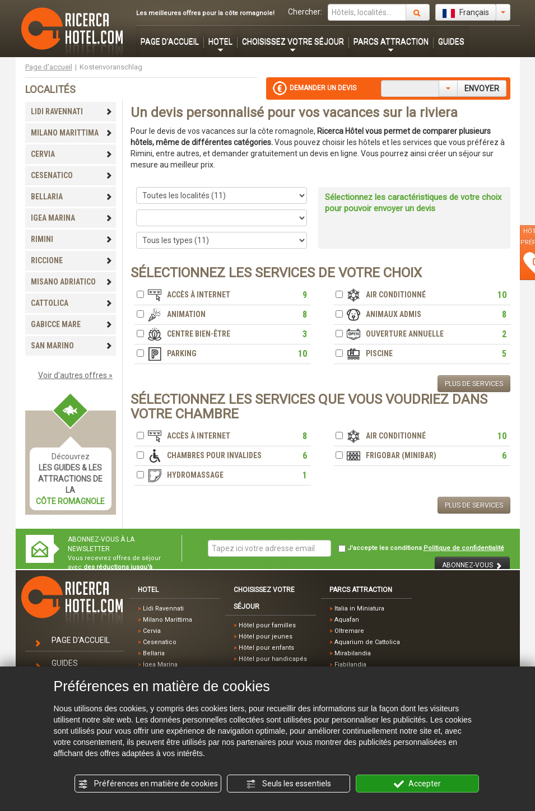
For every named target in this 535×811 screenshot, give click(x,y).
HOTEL (220, 41)
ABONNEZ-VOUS (472, 565)
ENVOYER (481, 88)
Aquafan (346, 619)
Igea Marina (160, 664)
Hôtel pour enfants (266, 647)
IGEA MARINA (72, 217)
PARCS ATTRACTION (391, 41)
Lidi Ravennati (163, 608)
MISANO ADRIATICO (72, 281)
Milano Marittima (167, 619)
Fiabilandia (350, 664)
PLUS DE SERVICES (474, 384)
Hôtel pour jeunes (265, 636)
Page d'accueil (48, 67)
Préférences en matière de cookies (148, 784)
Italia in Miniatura (359, 608)
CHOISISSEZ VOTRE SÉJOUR (293, 41)
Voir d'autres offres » (75, 375)
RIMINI (72, 239)
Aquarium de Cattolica (367, 642)
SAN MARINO (72, 345)
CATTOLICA (72, 303)
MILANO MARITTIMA (72, 132)
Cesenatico (159, 642)
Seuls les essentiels (288, 784)
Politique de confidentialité (464, 548)
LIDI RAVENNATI (72, 111)
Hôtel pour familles (267, 625)
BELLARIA (72, 196)
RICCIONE (72, 260)
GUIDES (451, 41)
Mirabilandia (352, 653)
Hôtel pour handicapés (273, 659)
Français (466, 13)
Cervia (152, 631)
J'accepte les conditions (421, 548)
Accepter (417, 784)
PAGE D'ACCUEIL (170, 41)
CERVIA (72, 154)
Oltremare (349, 631)
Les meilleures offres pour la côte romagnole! (205, 13)
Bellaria (154, 653)
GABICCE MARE (72, 324)
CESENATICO (72, 175)
